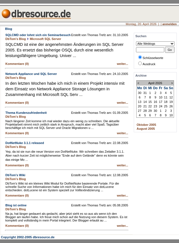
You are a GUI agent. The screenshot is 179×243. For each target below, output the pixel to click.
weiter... (122, 63)
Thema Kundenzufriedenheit (26, 112)
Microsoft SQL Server (45, 39)
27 (139, 110)
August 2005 (146, 128)
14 (145, 101)
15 (150, 101)
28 (145, 110)
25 (165, 106)
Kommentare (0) (17, 63)
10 (160, 97)
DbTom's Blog (15, 39)
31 (145, 93)
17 (160, 101)
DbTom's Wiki (15, 175)
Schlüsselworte (153, 58)
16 (155, 101)
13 (139, 101)
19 (171, 101)
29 (150, 110)
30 (139, 93)
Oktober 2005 (146, 124)
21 (145, 106)
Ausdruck (149, 64)
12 (171, 97)
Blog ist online (16, 205)
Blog (8, 28)
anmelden (169, 24)
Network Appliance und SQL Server (31, 74)
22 (150, 106)
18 (165, 101)
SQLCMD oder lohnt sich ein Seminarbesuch (37, 35)
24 (160, 106)
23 (155, 106)
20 (139, 106)
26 (171, 106)
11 (165, 97)
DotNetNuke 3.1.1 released (24, 143)
